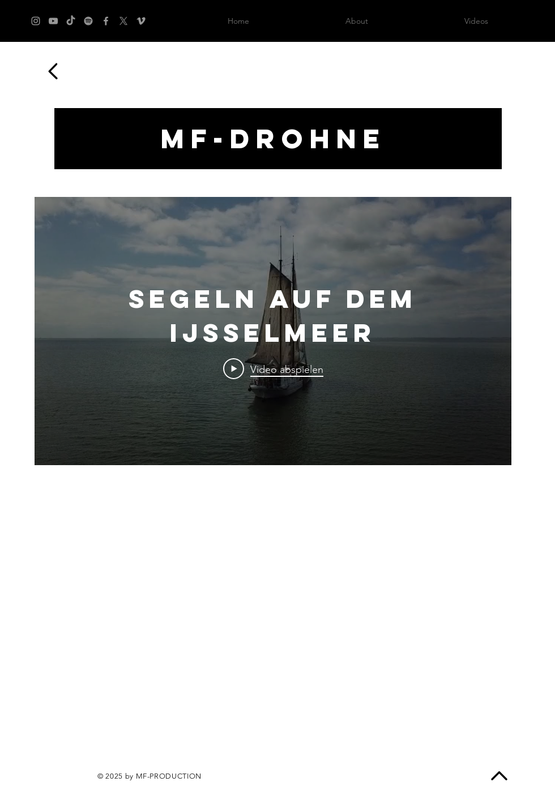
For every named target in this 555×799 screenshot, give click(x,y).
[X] (123, 21)
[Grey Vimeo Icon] (141, 21)
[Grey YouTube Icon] (53, 21)
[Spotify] (88, 21)
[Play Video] (273, 369)
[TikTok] (70, 21)
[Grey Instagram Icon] (35, 21)
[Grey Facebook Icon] (106, 21)
